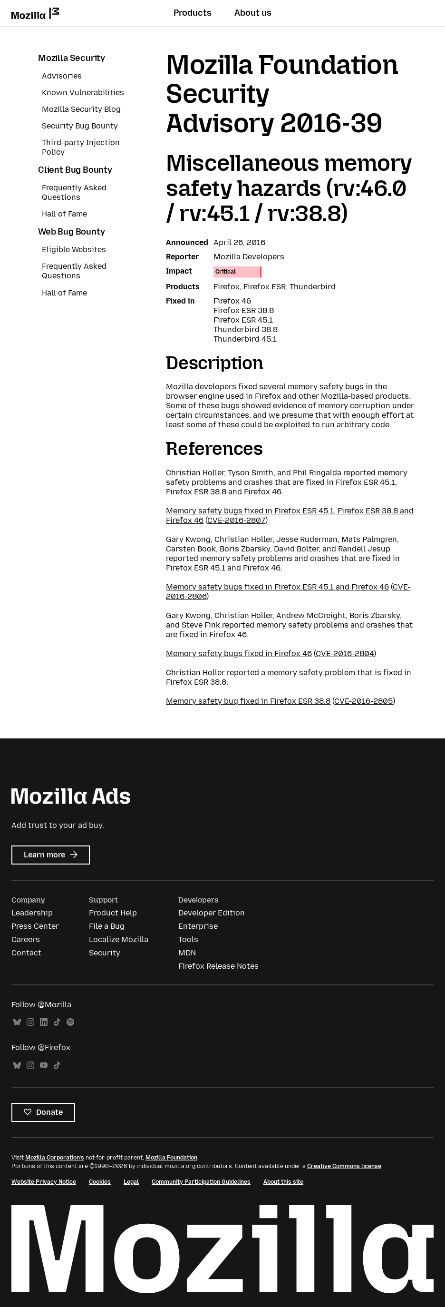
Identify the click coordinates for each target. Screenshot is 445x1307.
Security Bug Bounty (80, 125)
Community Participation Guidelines (201, 1182)
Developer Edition (211, 912)
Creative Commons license (344, 1166)
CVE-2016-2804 (345, 653)
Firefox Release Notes (218, 966)
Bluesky (17, 1022)
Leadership (32, 912)
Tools (188, 939)
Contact (26, 952)
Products (193, 13)
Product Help (113, 912)
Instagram (30, 1022)
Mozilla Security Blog (81, 109)
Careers (25, 939)
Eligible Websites (74, 249)
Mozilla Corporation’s (54, 1157)
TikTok (57, 1022)
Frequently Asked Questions (74, 192)
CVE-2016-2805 (363, 701)
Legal (131, 1182)
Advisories (62, 75)
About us (252, 13)
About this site (283, 1182)
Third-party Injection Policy (81, 147)
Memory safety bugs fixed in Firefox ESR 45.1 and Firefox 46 (277, 586)
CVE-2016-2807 (236, 520)
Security (104, 952)
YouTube (43, 1065)
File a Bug (107, 926)
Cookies (100, 1182)
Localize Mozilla (118, 939)
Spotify (70, 1022)
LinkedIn (43, 1022)
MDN (187, 952)
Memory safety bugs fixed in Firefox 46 (239, 653)
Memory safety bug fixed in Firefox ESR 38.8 (248, 701)
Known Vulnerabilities (83, 92)
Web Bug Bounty (71, 231)
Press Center (35, 926)
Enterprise (198, 926)
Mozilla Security (71, 58)
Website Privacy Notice (43, 1182)
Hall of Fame (64, 213)
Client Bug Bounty (75, 170)
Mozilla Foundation (171, 1157)
